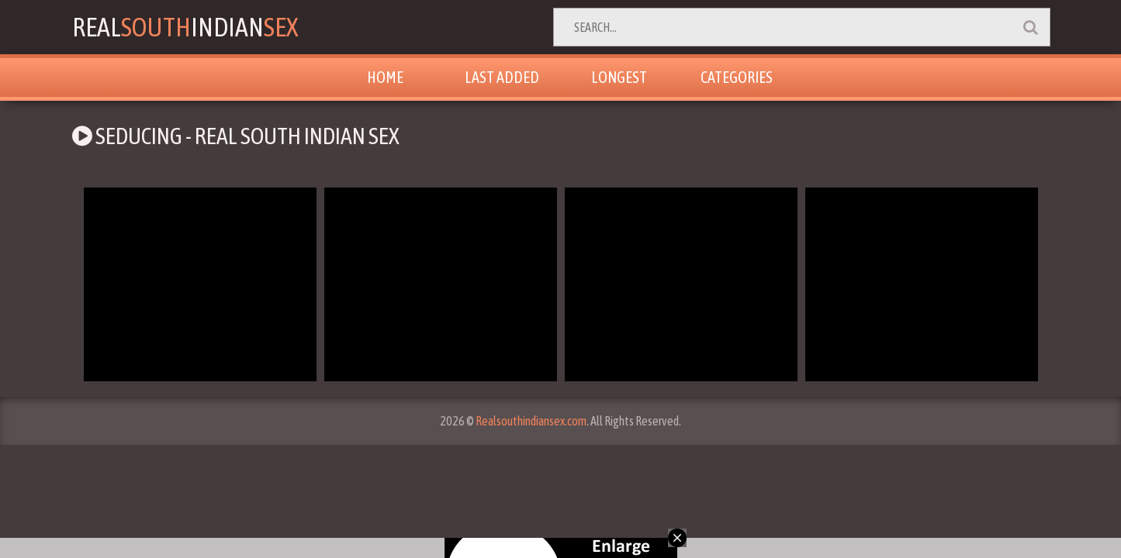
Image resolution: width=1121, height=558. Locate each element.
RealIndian (185, 27)
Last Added (502, 77)
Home (385, 77)
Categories (737, 77)
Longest (619, 77)
